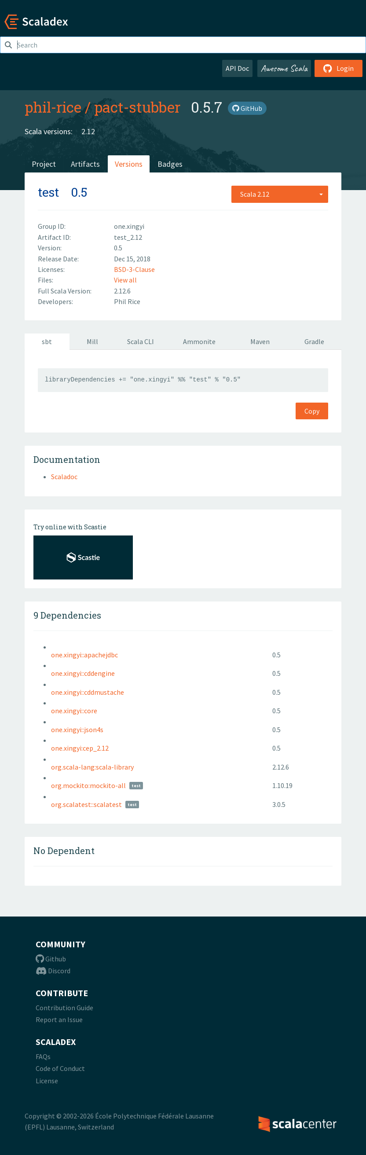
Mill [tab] (92, 341)
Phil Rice (127, 301)
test (48, 192)
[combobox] (279, 194)
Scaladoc (64, 476)
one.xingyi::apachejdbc (84, 654)
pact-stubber (137, 107)
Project (44, 164)
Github (51, 958)
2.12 (88, 131)
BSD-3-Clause (134, 269)
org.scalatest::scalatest (86, 804)
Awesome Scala (284, 68)
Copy (311, 411)
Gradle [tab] (314, 341)
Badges (170, 164)
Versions (129, 164)
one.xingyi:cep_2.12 (80, 748)
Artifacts (85, 164)
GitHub (247, 108)
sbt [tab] (47, 341)
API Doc (237, 68)
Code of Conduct (60, 1068)
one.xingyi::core (74, 710)
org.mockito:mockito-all (88, 785)
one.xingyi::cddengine (83, 673)
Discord (53, 970)
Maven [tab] (260, 341)
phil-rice (53, 107)
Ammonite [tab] (199, 341)
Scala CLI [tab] (140, 341)
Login (338, 68)
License (47, 1080)
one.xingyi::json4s (77, 729)
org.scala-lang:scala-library (92, 767)
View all (125, 279)
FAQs (43, 1056)
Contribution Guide (64, 1007)
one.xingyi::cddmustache (87, 692)
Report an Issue (59, 1019)
